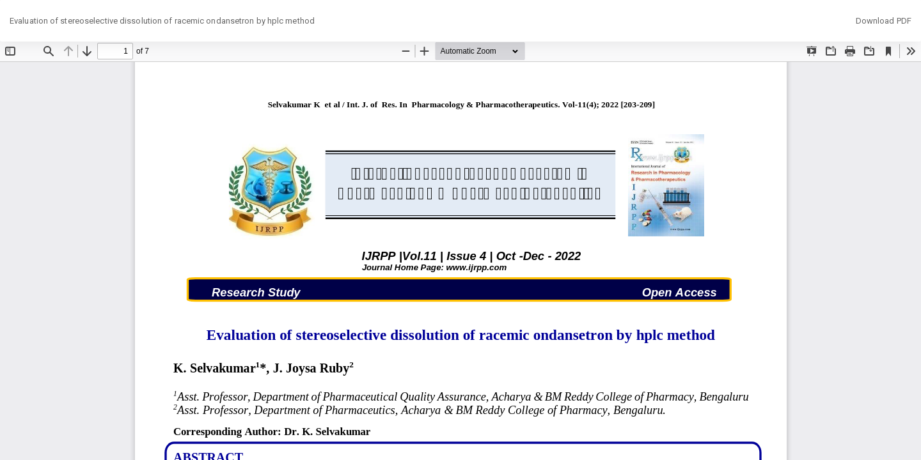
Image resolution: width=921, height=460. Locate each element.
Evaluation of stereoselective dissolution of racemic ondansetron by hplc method (162, 21)
